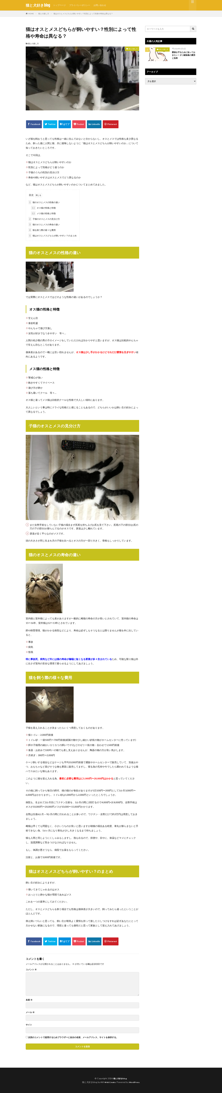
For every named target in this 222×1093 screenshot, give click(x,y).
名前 (29, 1000)
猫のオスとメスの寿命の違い (44, 224)
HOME (31, 13)
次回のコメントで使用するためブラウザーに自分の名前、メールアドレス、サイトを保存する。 (73, 1037)
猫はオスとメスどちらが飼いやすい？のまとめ (52, 236)
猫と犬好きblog (38, 5)
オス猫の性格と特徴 (43, 208)
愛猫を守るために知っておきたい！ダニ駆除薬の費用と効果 (183, 56)
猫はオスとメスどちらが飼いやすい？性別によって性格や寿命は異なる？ (83, 13)
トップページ (59, 5)
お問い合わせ (99, 5)
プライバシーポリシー (79, 5)
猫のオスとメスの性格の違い (44, 202)
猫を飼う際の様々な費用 (42, 230)
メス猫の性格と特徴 (43, 213)
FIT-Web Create (107, 1082)
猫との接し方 (43, 13)
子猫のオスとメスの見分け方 (44, 219)
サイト (29, 1025)
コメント (31, 970)
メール (30, 1012)
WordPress (135, 1082)
